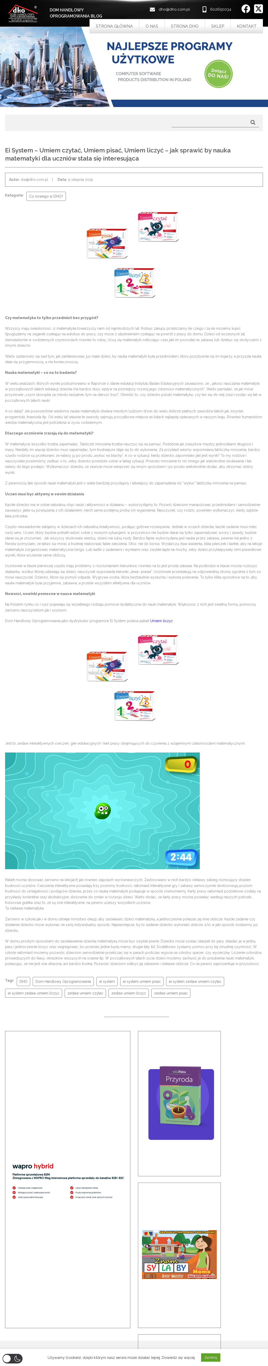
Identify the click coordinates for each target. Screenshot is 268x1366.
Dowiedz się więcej (178, 1357)
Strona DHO (185, 26)
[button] (13, 1241)
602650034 (220, 9)
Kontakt (247, 26)
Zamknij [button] (210, 1357)
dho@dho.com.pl (174, 9)
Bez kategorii (153, 1327)
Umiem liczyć (161, 621)
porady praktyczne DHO (162, 1346)
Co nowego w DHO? (158, 1333)
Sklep (217, 26)
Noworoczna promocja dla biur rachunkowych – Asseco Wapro (59, 1327)
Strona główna (114, 26)
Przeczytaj (134, 1274)
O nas (152, 26)
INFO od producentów (160, 1340)
